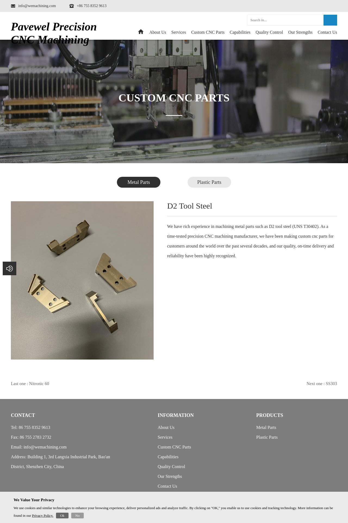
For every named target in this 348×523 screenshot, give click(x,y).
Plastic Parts (209, 182)
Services (178, 32)
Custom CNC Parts (208, 32)
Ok (62, 515)
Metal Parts (139, 182)
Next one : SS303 (322, 383)
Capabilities (240, 32)
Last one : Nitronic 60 (30, 383)
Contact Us (327, 32)
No (77, 515)
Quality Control (269, 32)
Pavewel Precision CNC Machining (54, 33)
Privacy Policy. (43, 515)
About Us (157, 32)
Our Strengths (300, 32)
